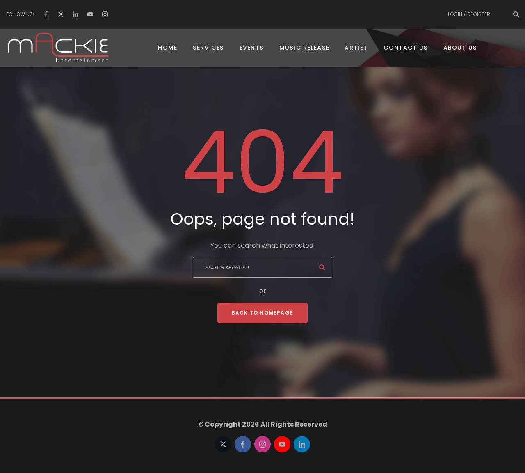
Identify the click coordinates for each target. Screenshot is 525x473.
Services (210, 49)
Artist (356, 49)
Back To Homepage (262, 315)
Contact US (404, 49)
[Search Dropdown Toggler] (516, 14)
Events (253, 49)
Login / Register (469, 14)
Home (170, 49)
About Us (458, 49)
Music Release (305, 49)
